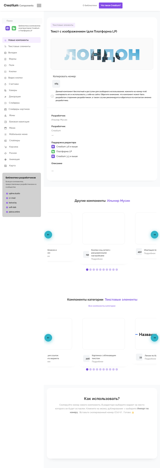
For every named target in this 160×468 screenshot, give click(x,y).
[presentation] (49, 235)
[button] (87, 269)
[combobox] (18, 20)
